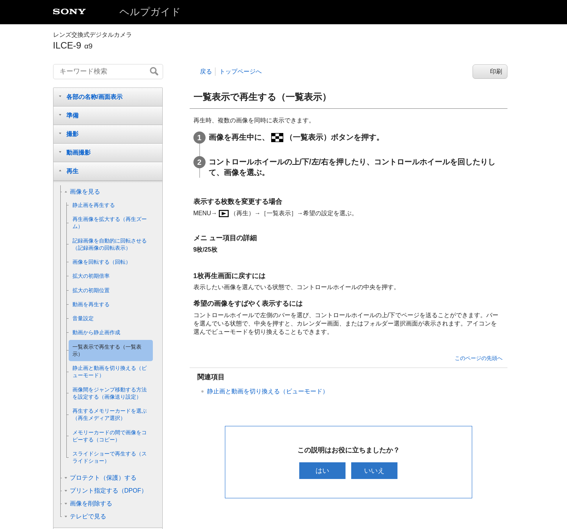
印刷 (496, 71)
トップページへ (240, 71)
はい (321, 471)
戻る (206, 71)
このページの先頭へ (479, 358)
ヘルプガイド (150, 11)
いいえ (375, 471)
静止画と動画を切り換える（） (267, 391)
